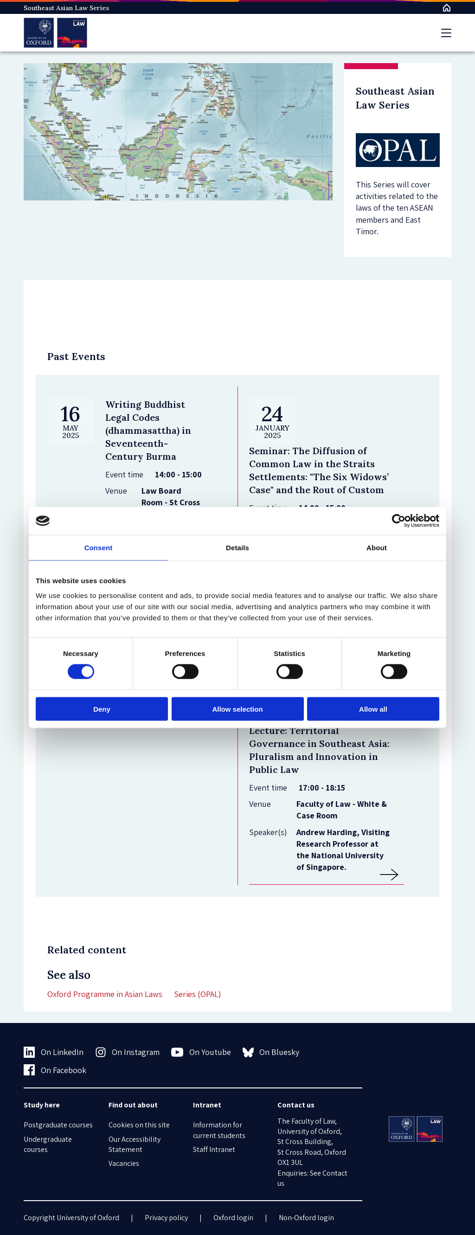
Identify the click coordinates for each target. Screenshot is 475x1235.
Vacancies (124, 1163)
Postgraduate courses (58, 1125)
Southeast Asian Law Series (66, 8)
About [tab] (376, 548)
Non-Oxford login (306, 1217)
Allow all (373, 709)
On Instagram (127, 1052)
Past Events (76, 356)
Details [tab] (237, 548)
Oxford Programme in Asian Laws (104, 994)
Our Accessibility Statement (134, 1144)
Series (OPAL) (197, 994)
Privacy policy (166, 1217)
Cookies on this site (139, 1125)
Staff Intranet (214, 1149)
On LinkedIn (53, 1052)
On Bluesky (271, 1052)
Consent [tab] (98, 548)
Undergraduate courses (48, 1144)
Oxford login (233, 1217)
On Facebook (55, 1069)
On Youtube (201, 1052)
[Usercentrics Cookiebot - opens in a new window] (398, 521)
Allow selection (237, 709)
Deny (101, 709)
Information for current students (219, 1130)
